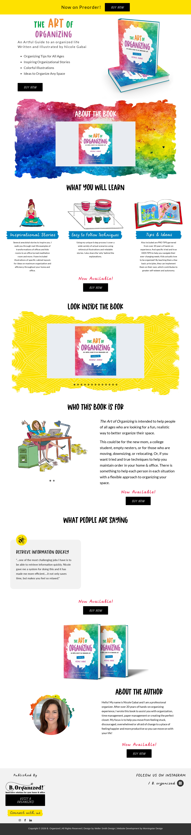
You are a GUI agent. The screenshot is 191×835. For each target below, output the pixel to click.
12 (113, 384)
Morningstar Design (153, 828)
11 (109, 384)
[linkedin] (30, 820)
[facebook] (25, 820)
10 (106, 384)
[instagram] (20, 820)
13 (116, 384)
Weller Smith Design (105, 828)
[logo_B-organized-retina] (25, 783)
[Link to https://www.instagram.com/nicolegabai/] (180, 783)
